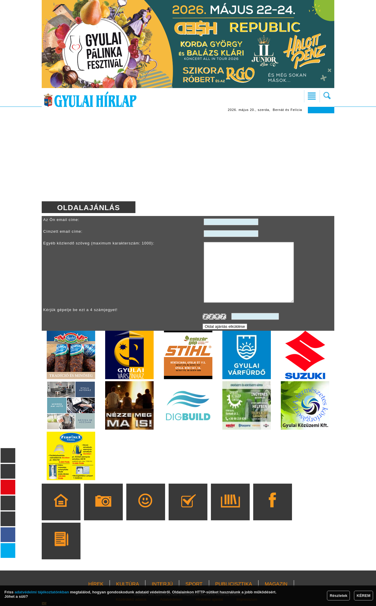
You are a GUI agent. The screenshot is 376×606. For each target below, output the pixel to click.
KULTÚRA (127, 584)
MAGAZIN (276, 584)
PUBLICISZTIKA (233, 584)
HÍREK (95, 584)
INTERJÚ (162, 584)
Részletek (338, 595)
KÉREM (363, 595)
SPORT (193, 584)
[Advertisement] (188, 157)
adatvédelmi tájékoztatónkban (42, 592)
